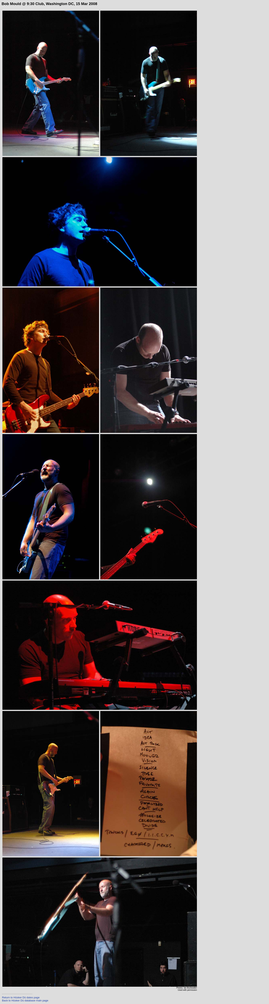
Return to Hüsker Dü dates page (20, 997)
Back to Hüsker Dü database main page (25, 1000)
